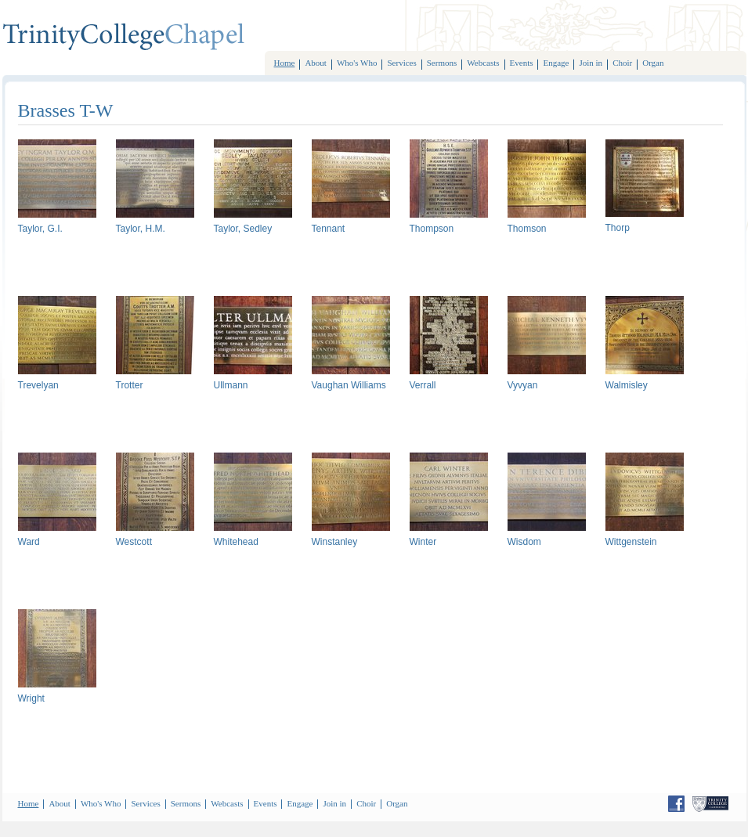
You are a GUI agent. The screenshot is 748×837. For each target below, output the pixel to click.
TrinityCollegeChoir (123, 37)
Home (284, 62)
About (316, 62)
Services (401, 62)
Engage (556, 62)
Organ (652, 62)
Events (521, 62)
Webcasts (483, 62)
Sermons (442, 62)
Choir (622, 62)
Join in (590, 62)
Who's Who (357, 62)
